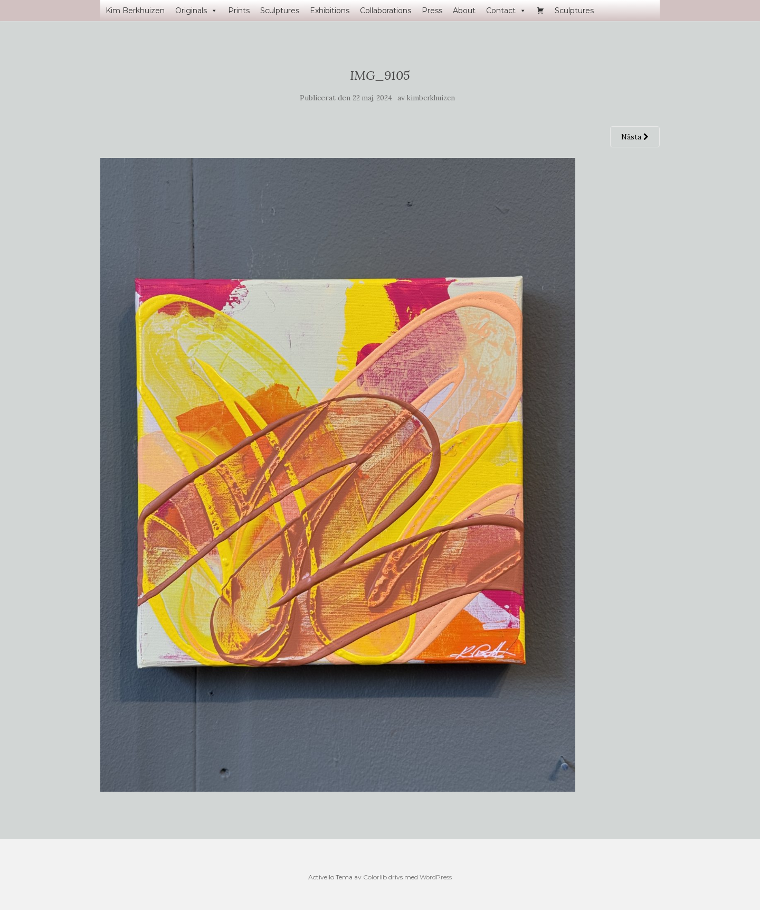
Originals (196, 10)
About (464, 10)
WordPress (436, 877)
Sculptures (279, 10)
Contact (506, 10)
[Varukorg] (540, 10)
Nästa (635, 137)
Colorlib (375, 877)
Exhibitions (329, 10)
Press (432, 10)
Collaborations (385, 10)
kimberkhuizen (431, 97)
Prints (239, 10)
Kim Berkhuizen (135, 10)
